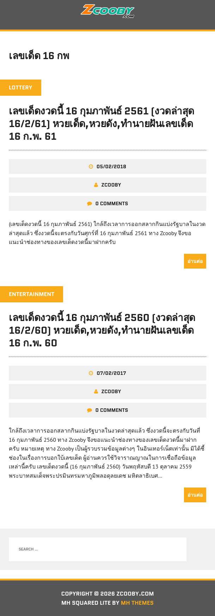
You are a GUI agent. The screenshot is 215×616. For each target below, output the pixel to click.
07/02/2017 (111, 373)
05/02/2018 (111, 166)
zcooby (111, 184)
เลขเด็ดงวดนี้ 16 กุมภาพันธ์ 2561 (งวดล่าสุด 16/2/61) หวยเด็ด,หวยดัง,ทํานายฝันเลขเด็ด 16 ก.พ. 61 (101, 124)
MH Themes (137, 603)
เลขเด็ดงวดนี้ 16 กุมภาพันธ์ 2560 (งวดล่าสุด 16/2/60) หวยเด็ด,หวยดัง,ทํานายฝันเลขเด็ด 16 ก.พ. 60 (102, 330)
